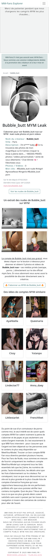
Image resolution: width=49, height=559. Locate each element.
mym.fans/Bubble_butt (13, 185)
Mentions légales (16, 555)
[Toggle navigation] (43, 3)
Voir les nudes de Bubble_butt (25, 191)
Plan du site (35, 555)
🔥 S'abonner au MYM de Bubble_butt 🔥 (24, 285)
